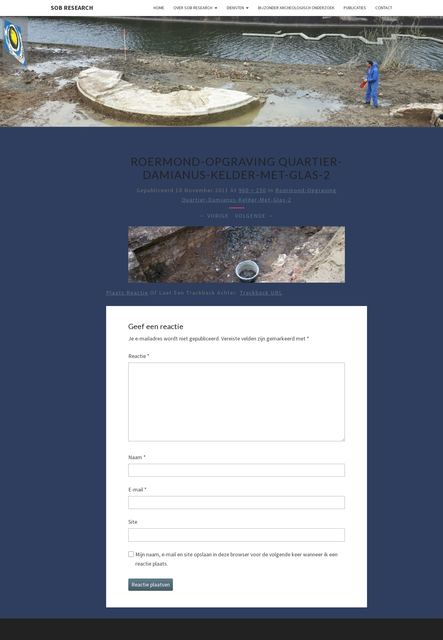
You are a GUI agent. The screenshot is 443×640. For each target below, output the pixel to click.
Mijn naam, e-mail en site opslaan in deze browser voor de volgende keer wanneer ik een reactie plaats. (236, 559)
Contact (383, 7)
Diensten (235, 7)
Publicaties (355, 7)
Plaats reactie (127, 292)
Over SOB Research (193, 7)
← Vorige (214, 215)
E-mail (137, 489)
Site (132, 521)
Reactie (139, 356)
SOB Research (72, 7)
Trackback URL (261, 292)
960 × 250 (252, 190)
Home (159, 7)
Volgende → (254, 215)
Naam (137, 457)
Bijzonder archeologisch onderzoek (296, 7)
